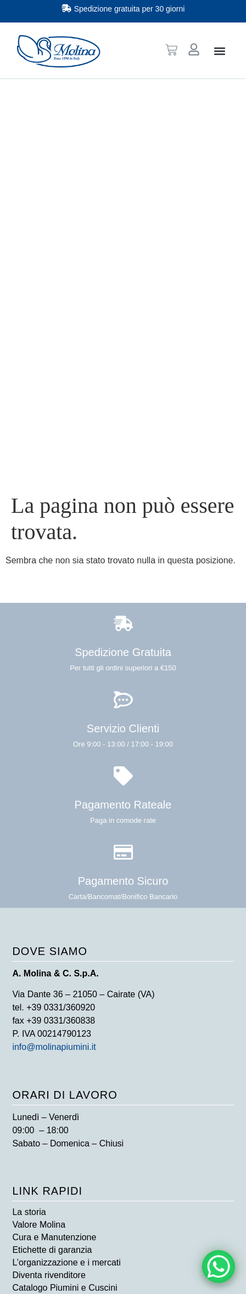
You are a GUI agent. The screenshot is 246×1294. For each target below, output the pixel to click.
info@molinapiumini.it (54, 1047)
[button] (220, 51)
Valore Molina (38, 1224)
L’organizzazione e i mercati (66, 1262)
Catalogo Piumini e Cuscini (64, 1287)
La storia (29, 1212)
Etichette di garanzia (52, 1250)
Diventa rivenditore (48, 1275)
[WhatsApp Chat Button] (218, 1266)
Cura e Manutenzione (54, 1237)
